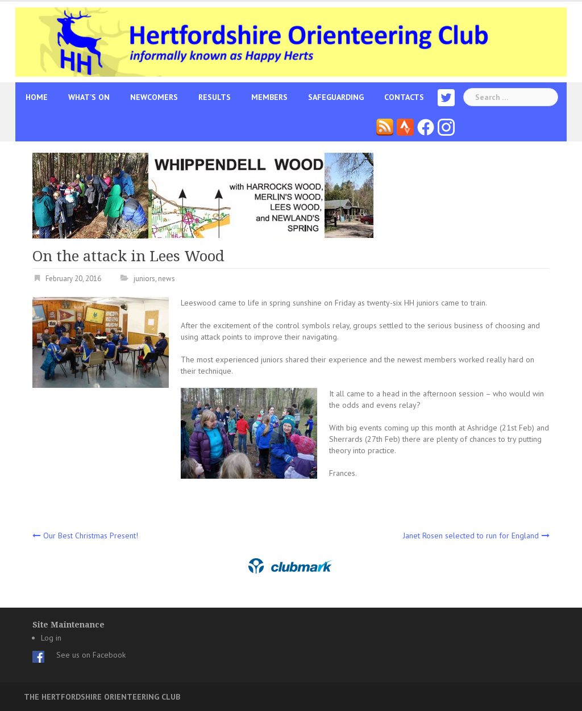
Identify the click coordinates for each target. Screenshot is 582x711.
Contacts (404, 97)
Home (37, 97)
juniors (144, 278)
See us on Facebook (91, 655)
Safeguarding (336, 97)
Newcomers (154, 97)
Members (269, 97)
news (166, 278)
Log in (51, 638)
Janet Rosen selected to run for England (471, 535)
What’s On (89, 97)
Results (214, 97)
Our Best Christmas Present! (90, 535)
